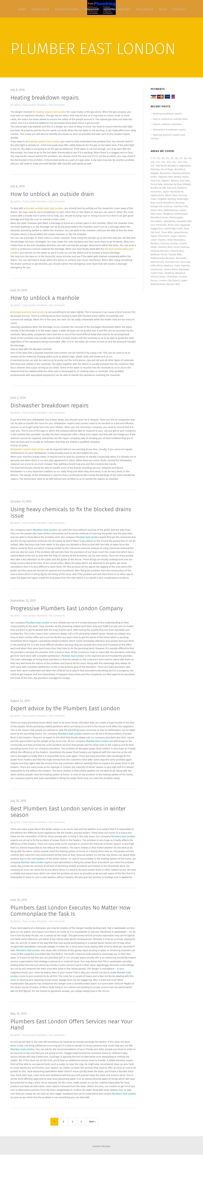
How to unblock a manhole (45, 305)
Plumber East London (88, 548)
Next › (92, 1149)
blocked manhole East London (29, 319)
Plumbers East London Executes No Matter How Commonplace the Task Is (71, 931)
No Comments (57, 105)
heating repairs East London (51, 112)
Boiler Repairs (66, 9)
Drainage (91, 9)
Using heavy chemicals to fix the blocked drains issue (71, 523)
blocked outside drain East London (45, 210)
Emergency (40, 9)
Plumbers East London (46, 541)
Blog (163, 9)
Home (22, 9)
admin (17, 105)
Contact (179, 9)
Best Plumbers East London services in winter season (68, 827)
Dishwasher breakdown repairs (50, 414)
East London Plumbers (36, 105)
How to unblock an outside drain (53, 195)
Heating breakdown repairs (45, 97)
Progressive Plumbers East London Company (67, 620)
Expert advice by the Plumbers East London (66, 722)
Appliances (144, 9)
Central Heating (117, 9)
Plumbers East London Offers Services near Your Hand (72, 1051)
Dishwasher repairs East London (28, 459)
